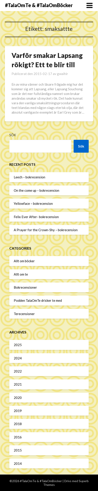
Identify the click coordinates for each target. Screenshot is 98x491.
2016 (18, 437)
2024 (18, 358)
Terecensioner (24, 314)
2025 (18, 345)
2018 (18, 424)
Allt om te (21, 274)
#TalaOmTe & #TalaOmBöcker (39, 5)
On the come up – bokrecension (36, 190)
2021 (18, 384)
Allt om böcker (24, 261)
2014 (18, 463)
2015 (18, 450)
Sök (12, 135)
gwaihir (62, 74)
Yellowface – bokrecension (33, 203)
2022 (18, 371)
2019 (18, 411)
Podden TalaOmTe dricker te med (38, 300)
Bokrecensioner (25, 287)
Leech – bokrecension (29, 177)
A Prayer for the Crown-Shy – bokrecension (46, 230)
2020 (18, 398)
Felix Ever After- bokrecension (36, 217)
